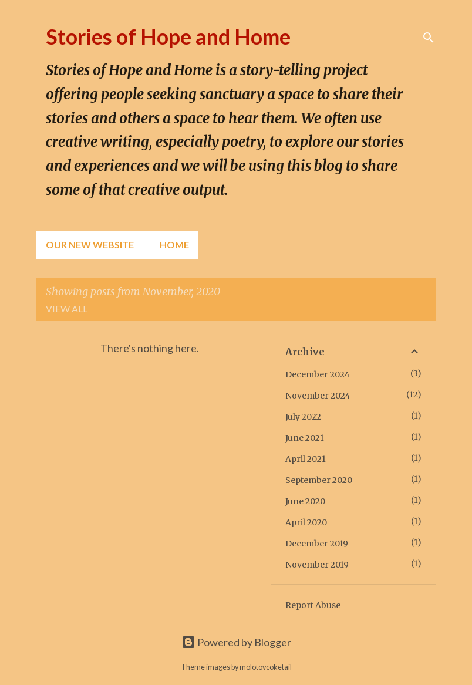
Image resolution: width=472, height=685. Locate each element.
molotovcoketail (266, 667)
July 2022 (303, 416)
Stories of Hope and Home (168, 36)
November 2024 (317, 395)
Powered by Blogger (236, 642)
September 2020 (318, 480)
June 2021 (304, 438)
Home (174, 244)
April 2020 (306, 522)
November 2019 (317, 564)
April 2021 (305, 459)
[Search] (429, 37)
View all (66, 308)
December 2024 (317, 374)
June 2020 (305, 501)
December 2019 (316, 543)
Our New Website (90, 244)
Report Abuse (312, 605)
